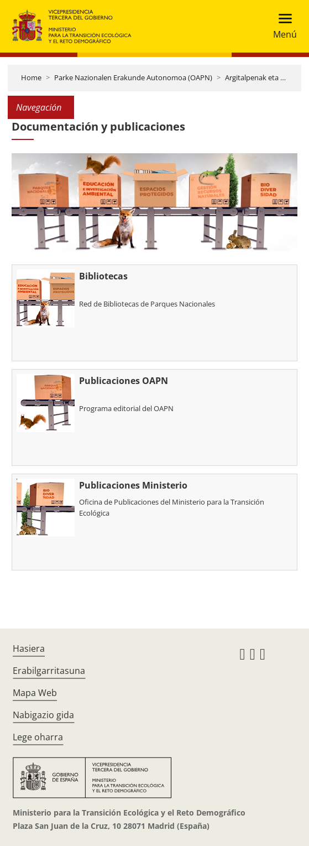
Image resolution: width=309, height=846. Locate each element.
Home (31, 77)
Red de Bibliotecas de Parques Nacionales (147, 304)
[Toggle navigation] (281, 26)
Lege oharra (38, 737)
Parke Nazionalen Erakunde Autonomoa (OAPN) (133, 77)
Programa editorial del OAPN (126, 408)
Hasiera (29, 648)
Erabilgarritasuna (49, 671)
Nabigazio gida (43, 715)
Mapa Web (35, 693)
